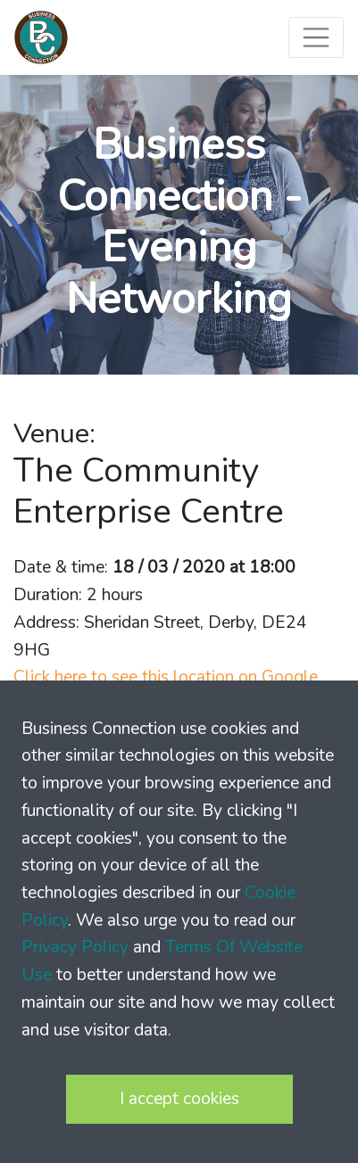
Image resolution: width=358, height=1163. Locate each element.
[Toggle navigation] (316, 37)
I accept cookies (179, 1098)
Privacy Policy (75, 947)
